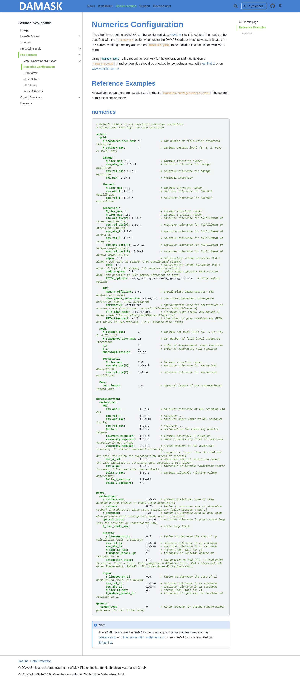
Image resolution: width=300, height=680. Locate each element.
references (106, 637)
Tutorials (25, 42)
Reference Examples (252, 27)
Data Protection (40, 661)
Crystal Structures (31, 97)
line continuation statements (142, 637)
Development (162, 6)
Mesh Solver (31, 79)
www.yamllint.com (104, 68)
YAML (174, 34)
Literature (26, 103)
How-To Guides (29, 36)
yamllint (206, 63)
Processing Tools (30, 48)
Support (144, 6)
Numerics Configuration (39, 66)
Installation (105, 6)
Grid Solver (30, 72)
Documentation (126, 6)
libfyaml (104, 642)
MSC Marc (29, 85)
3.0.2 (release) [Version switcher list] (253, 6)
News (91, 6)
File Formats (28, 54)
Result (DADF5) (33, 91)
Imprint (23, 661)
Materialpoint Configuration (39, 60)
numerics (247, 33)
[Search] (235, 6)
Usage (24, 30)
